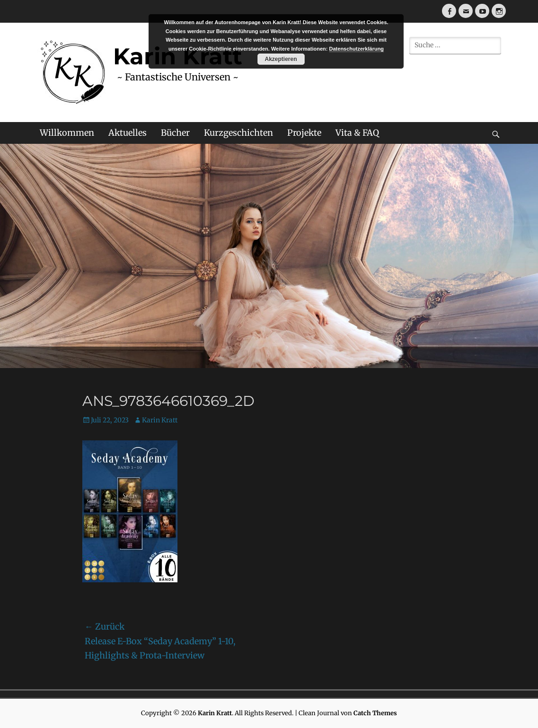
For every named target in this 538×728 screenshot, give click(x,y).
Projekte (304, 132)
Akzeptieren (281, 59)
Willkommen (67, 132)
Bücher (175, 132)
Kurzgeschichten (238, 132)
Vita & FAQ (357, 132)
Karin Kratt (159, 420)
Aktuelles (127, 132)
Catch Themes (375, 713)
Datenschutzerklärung (356, 49)
